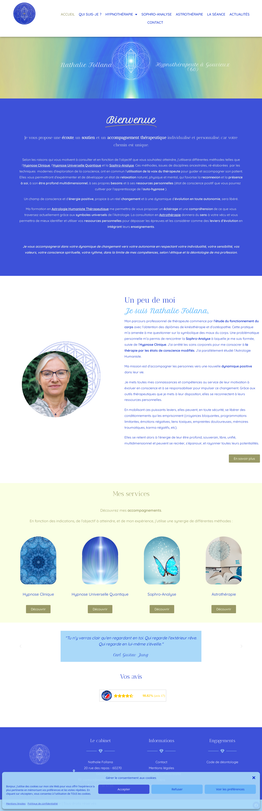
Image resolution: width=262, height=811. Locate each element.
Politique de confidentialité (43, 803)
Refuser (177, 789)
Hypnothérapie (121, 14)
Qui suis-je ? (90, 14)
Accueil (68, 14)
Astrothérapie (189, 14)
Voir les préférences (230, 789)
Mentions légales (16, 803)
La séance (216, 14)
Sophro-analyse (156, 14)
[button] (254, 778)
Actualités (239, 14)
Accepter (123, 789)
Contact (155, 22)
